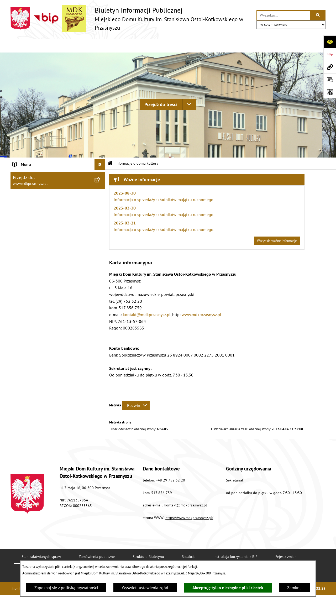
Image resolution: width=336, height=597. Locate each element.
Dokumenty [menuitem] (23, 283)
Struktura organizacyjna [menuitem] (34, 199)
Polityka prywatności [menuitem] (31, 252)
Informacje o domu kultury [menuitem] (36, 161)
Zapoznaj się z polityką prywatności (66, 587)
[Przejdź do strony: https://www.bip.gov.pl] (329, 54)
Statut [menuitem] (18, 189)
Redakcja (189, 543)
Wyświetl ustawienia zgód (145, 587)
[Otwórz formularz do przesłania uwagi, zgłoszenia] (329, 79)
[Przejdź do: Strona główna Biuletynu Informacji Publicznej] (110, 150)
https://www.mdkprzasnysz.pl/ (189, 504)
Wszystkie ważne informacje (277, 227)
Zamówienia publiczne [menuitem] (33, 273)
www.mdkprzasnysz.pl (201, 300)
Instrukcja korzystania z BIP (235, 543)
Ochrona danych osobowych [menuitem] (38, 262)
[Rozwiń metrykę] (136, 391)
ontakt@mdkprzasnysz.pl (186, 491)
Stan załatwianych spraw (41, 543)
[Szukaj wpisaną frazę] (318, 15)
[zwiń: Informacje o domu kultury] (100, 161)
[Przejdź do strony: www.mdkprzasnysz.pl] (329, 67)
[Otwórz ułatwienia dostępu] (329, 41)
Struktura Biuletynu (148, 543)
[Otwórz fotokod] (329, 92)
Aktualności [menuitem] (23, 210)
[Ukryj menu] (99, 151)
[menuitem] (57, 175)
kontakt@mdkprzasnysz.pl (147, 300)
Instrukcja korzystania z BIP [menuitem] (37, 241)
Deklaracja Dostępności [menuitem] (33, 220)
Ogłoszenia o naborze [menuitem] (32, 294)
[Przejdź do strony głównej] (130, 18)
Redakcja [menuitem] (21, 231)
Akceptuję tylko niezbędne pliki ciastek (227, 587)
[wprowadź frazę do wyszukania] (283, 15)
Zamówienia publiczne (97, 543)
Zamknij (294, 587)
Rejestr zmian (286, 543)
